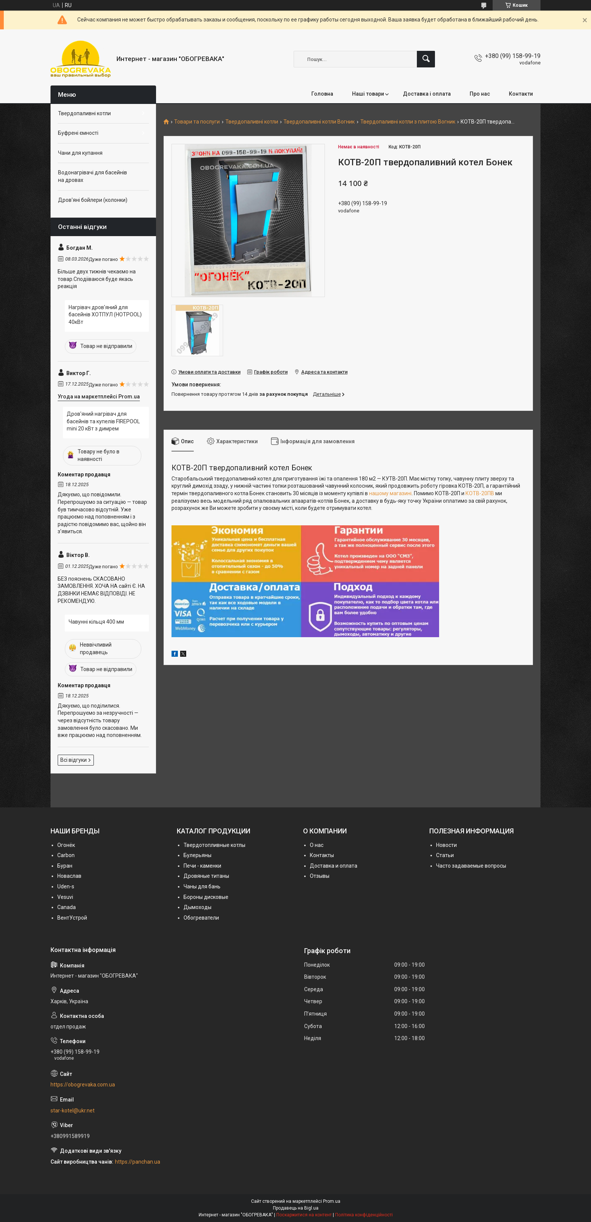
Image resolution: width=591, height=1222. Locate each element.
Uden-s (65, 886)
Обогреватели (201, 918)
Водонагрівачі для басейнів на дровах (92, 176)
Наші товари (368, 94)
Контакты (322, 855)
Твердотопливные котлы (214, 845)
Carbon (66, 855)
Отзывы (319, 876)
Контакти (521, 94)
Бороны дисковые (206, 897)
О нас (316, 845)
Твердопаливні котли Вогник (319, 122)
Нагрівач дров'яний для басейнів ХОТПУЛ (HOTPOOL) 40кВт (105, 314)
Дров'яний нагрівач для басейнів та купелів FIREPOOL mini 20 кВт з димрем (103, 421)
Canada (66, 907)
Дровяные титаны (206, 876)
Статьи (445, 855)
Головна (322, 94)
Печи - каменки (202, 866)
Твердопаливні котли (251, 122)
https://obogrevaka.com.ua (83, 1085)
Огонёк (66, 845)
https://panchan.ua (137, 1162)
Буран (64, 866)
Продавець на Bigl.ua (295, 1208)
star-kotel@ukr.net (73, 1111)
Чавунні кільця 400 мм (96, 622)
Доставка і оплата (427, 94)
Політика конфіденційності (364, 1214)
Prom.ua (331, 1201)
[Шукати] (426, 59)
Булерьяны (197, 855)
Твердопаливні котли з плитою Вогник (407, 122)
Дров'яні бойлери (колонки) (92, 200)
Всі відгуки (73, 760)
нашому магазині (390, 493)
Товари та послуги (197, 122)
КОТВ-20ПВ (479, 493)
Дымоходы (197, 907)
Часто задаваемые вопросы (471, 866)
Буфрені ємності (78, 133)
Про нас (480, 94)
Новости (446, 845)
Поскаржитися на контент (304, 1214)
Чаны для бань (202, 886)
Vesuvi (65, 897)
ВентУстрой (72, 918)
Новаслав (69, 876)
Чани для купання (80, 153)
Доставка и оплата (333, 866)
